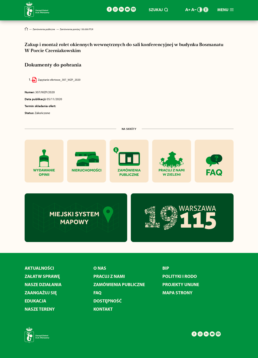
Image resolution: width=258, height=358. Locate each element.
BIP (165, 268)
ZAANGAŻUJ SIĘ (41, 292)
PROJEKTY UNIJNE (180, 284)
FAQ (97, 292)
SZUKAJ (158, 9)
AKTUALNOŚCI (39, 268)
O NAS (99, 268)
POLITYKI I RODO (179, 276)
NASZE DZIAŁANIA (43, 284)
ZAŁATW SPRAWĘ (42, 276)
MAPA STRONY (177, 292)
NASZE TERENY (40, 309)
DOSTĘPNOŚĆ (107, 301)
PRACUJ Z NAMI (109, 276)
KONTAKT (103, 309)
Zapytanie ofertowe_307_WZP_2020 (59, 79)
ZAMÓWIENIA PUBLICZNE (119, 284)
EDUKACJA (35, 301)
